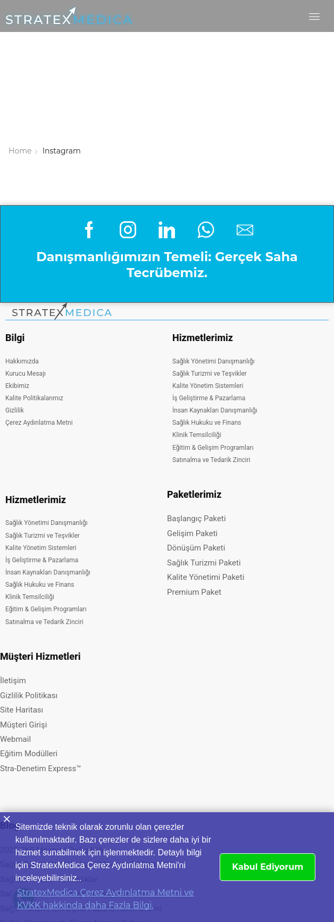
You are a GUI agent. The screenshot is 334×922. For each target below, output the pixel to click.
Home (20, 43)
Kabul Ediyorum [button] (267, 867)
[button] (319, 16)
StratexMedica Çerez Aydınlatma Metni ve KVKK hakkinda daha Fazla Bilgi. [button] (105, 898)
